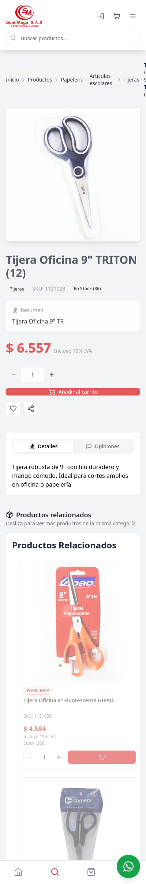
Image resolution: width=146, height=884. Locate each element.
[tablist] (73, 446)
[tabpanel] (73, 475)
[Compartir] (30, 410)
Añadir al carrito (73, 393)
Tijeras (131, 79)
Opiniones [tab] (103, 446)
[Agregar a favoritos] (13, 410)
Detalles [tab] (43, 446)
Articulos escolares (101, 79)
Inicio (12, 79)
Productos (40, 79)
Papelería (72, 79)
